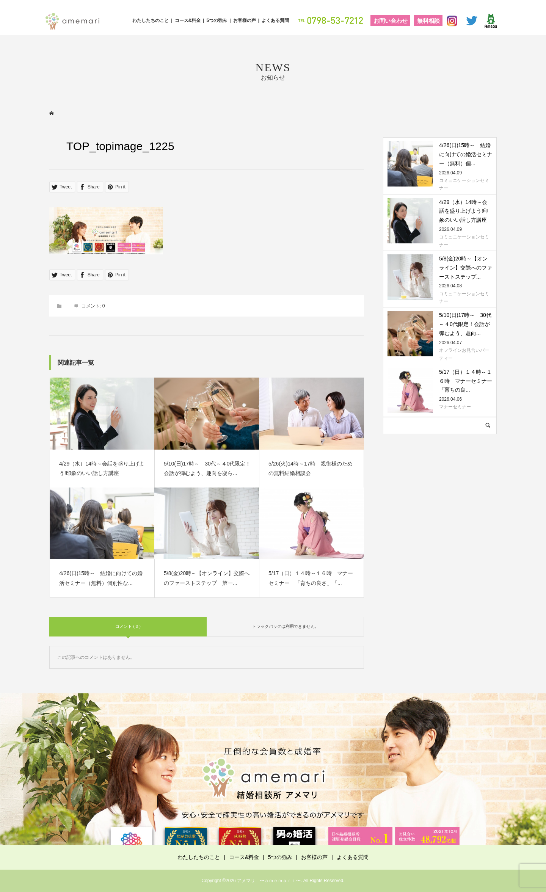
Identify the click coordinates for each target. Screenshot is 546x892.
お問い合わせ (390, 20)
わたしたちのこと (150, 20)
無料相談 (428, 20)
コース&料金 (188, 20)
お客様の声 (244, 20)
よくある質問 (275, 20)
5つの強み (217, 20)
